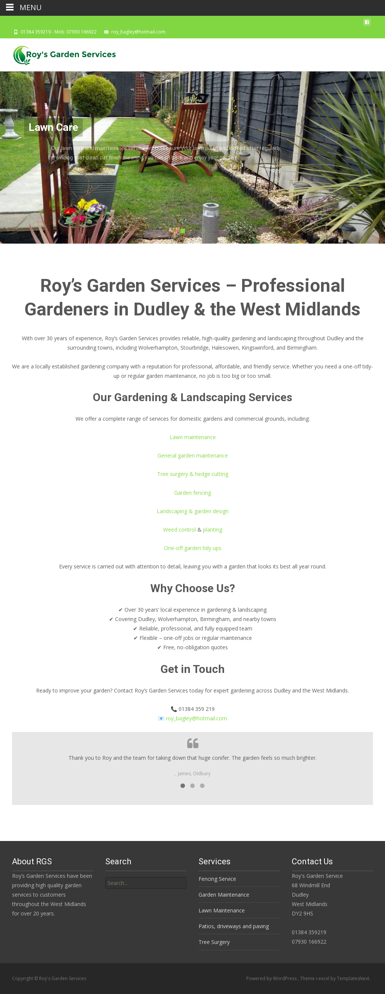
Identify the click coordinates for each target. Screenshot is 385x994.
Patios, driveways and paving (234, 926)
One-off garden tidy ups (192, 548)
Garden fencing (192, 492)
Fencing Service (217, 878)
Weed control (179, 529)
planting (212, 529)
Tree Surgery (214, 942)
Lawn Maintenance (222, 910)
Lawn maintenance (193, 437)
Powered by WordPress (272, 978)
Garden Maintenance (224, 894)
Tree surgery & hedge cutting (192, 473)
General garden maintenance (193, 455)
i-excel (323, 978)
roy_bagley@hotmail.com (196, 718)
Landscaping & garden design (193, 511)
